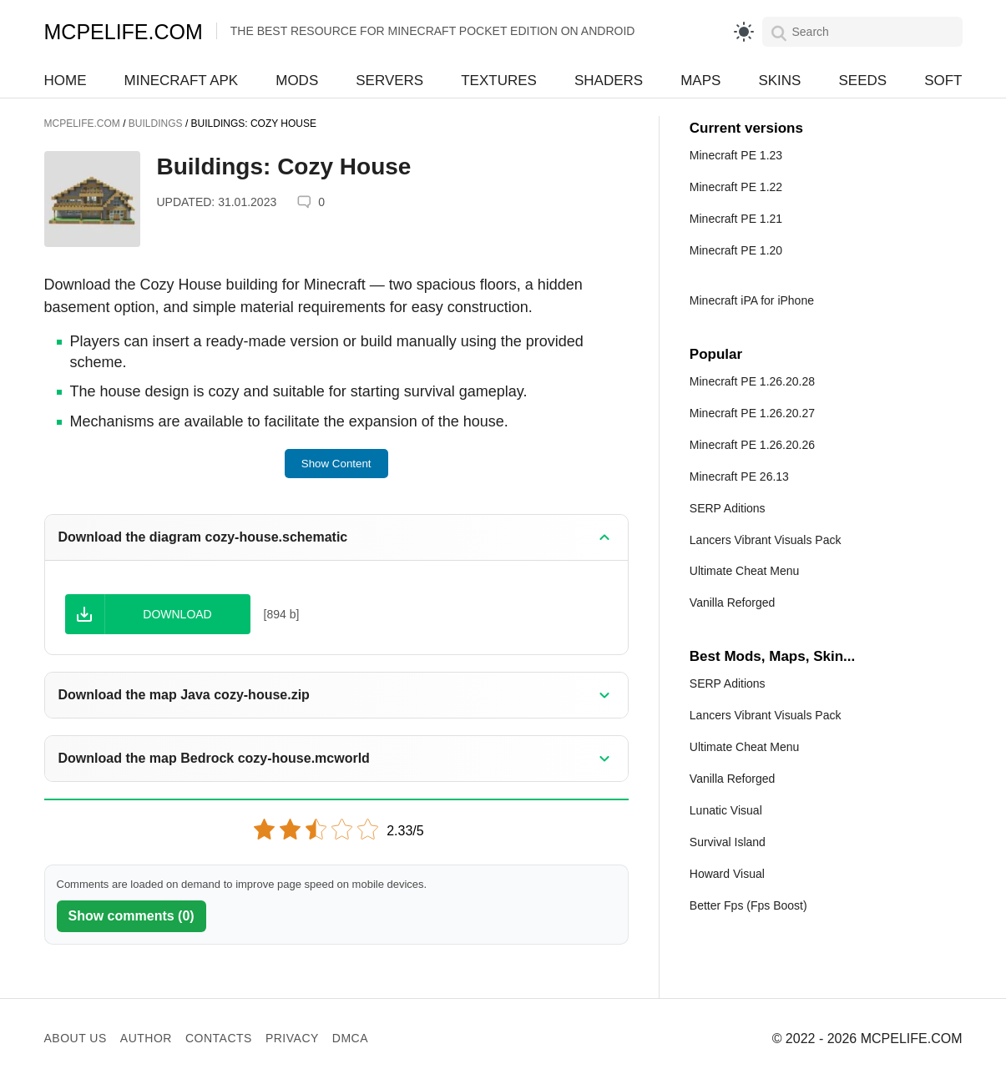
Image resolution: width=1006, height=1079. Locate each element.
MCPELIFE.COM (123, 31)
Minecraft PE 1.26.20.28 (752, 381)
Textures (499, 80)
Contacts (218, 1038)
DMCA (350, 1038)
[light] (744, 32)
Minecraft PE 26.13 (739, 476)
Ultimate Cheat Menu (745, 570)
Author (146, 1038)
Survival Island (728, 842)
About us (75, 1038)
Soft (943, 80)
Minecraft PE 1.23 (736, 155)
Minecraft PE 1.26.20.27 (752, 413)
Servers (389, 80)
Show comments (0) (131, 916)
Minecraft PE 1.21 (736, 218)
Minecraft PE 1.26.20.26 (752, 444)
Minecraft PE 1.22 (736, 187)
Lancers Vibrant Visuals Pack (766, 540)
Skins (779, 80)
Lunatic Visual (726, 810)
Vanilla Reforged (732, 602)
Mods (297, 80)
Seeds (862, 80)
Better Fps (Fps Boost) (748, 905)
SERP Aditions (728, 508)
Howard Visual (727, 873)
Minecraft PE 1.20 (736, 250)
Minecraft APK (181, 80)
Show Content (336, 463)
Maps (700, 80)
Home (65, 80)
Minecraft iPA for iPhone (752, 300)
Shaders (608, 80)
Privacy (292, 1038)
